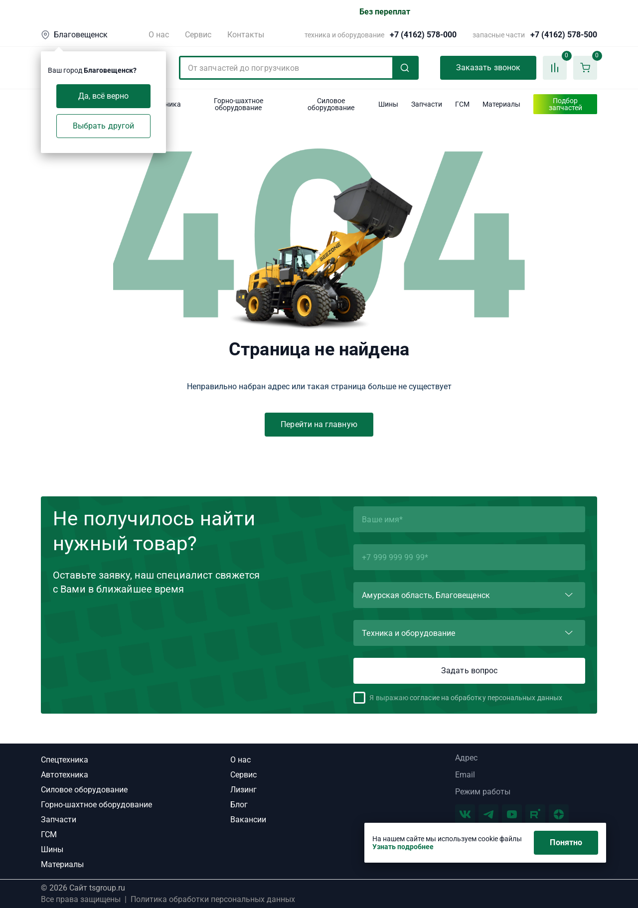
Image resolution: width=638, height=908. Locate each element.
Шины (52, 849)
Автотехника (64, 774)
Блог (239, 804)
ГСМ (49, 834)
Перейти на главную (319, 424)
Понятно (566, 842)
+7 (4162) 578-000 (423, 34)
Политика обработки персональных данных (213, 899)
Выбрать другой (103, 126)
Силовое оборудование (84, 789)
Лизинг (243, 789)
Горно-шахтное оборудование (96, 804)
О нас (159, 34)
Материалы (62, 864)
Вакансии (248, 819)
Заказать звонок (488, 67)
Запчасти (58, 819)
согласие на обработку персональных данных (486, 698)
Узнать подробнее (403, 847)
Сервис (198, 34)
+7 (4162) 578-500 (563, 34)
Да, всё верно (103, 96)
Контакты (245, 34)
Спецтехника (64, 759)
